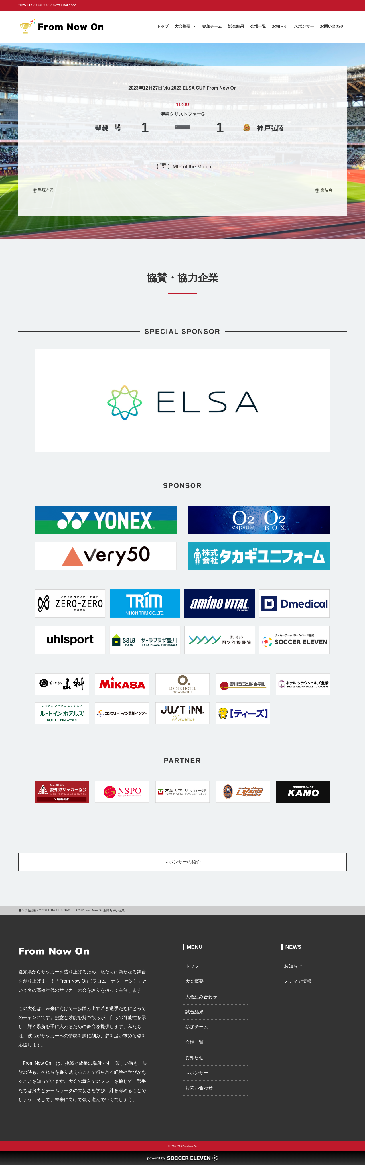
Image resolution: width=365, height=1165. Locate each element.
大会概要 (185, 26)
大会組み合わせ (201, 996)
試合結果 (236, 26)
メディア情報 (297, 981)
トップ (163, 26)
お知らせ (280, 26)
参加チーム (212, 26)
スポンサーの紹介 (182, 861)
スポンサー (304, 26)
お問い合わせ (332, 26)
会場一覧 (258, 26)
